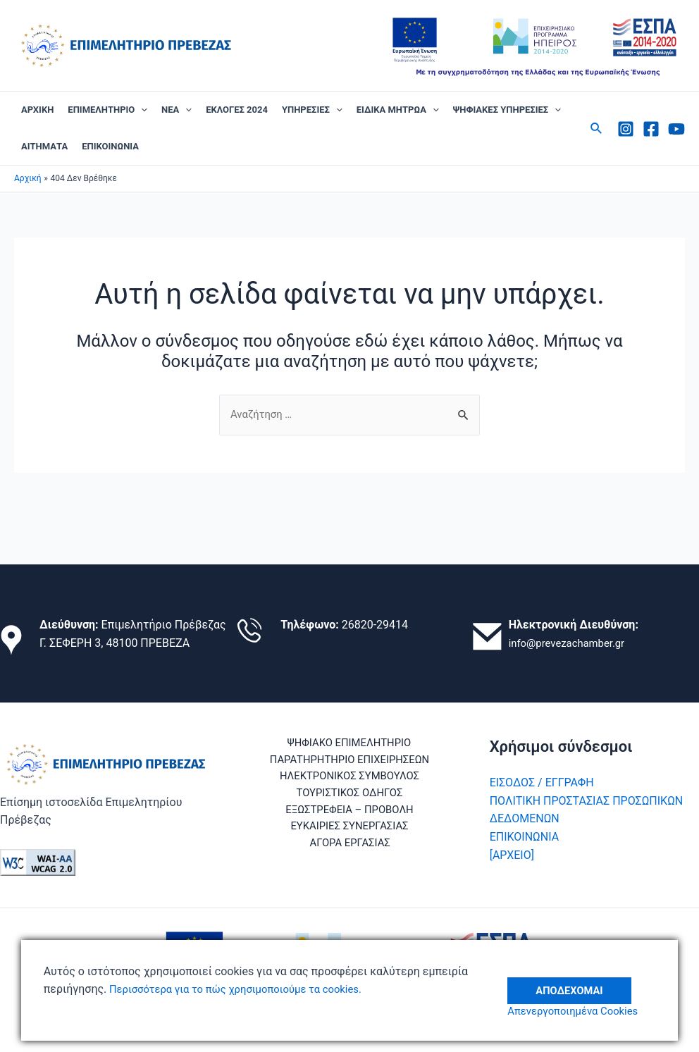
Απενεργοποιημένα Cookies (585, 1011)
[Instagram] (625, 128)
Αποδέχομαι (580, 980)
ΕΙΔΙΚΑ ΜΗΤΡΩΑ (398, 110)
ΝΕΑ (176, 110)
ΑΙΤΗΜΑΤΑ (44, 146)
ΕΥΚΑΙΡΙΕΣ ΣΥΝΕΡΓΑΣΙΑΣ (350, 834)
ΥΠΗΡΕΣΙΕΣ (312, 110)
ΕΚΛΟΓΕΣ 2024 (237, 109)
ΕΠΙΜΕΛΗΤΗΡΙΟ (107, 110)
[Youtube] (676, 128)
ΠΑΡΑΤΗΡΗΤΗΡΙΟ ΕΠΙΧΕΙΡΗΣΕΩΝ (349, 761)
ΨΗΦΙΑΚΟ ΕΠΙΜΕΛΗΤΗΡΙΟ (347, 743)
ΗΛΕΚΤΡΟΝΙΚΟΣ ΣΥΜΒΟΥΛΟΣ (349, 779)
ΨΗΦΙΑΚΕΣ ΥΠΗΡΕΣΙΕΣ (507, 110)
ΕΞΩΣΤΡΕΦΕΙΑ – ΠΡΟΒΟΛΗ (349, 815)
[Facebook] (651, 128)
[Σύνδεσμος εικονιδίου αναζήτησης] (596, 128)
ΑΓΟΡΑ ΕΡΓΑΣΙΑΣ (352, 851)
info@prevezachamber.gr (571, 643)
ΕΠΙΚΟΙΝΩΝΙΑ (110, 146)
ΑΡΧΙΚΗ (37, 109)
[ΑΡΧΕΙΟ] (512, 854)
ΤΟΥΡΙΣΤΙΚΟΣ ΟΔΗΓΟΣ (349, 798)
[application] (141, 110)
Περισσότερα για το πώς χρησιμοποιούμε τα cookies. (244, 989)
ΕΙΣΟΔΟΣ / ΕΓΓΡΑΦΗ (542, 782)
